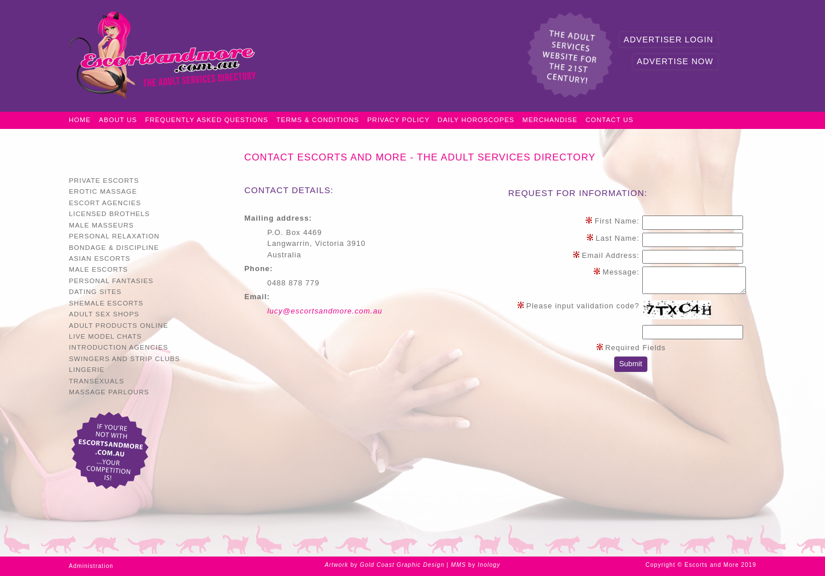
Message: (616, 272)
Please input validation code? (578, 305)
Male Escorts (98, 269)
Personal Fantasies (111, 280)
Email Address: (605, 255)
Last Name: (612, 238)
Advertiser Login (668, 39)
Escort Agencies (105, 202)
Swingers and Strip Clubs (124, 358)
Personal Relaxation (114, 236)
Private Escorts (104, 180)
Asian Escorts (99, 258)
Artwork (336, 565)
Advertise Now (675, 61)
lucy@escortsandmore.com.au (324, 311)
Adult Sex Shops (104, 314)
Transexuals (96, 381)
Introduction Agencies (118, 347)
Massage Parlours (109, 391)
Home (80, 119)
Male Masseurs (101, 225)
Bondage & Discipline (114, 247)
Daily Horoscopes (476, 119)
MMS (458, 565)
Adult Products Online (118, 325)
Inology (489, 565)
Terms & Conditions (317, 119)
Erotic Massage (103, 191)
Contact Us (610, 119)
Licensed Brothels (109, 213)
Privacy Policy (398, 119)
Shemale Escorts (106, 303)
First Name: (612, 221)
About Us (118, 119)
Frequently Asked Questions (206, 119)
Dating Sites (95, 291)
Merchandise (550, 119)
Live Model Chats (105, 336)
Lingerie (86, 369)
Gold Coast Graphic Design (402, 565)
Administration (91, 566)
